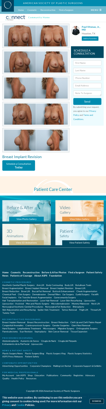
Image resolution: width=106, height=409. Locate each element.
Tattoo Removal (69, 309)
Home (21, 10)
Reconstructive (47, 10)
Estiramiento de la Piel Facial (15, 344)
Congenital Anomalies (12, 325)
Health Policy (17, 378)
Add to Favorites (90, 38)
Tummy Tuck (8, 313)
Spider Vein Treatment (49, 309)
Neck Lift (95, 303)
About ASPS (40, 275)
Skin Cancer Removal (58, 331)
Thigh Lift (83, 309)
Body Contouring (54, 285)
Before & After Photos (54, 272)
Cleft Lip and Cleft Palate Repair (85, 322)
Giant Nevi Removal (80, 325)
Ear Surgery (68, 294)
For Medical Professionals (20, 372)
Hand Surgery (8, 328)
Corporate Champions (40, 366)
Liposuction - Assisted (13, 303)
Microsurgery (49, 328)
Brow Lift (25, 291)
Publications (52, 375)
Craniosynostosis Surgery (37, 325)
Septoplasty (40, 331)
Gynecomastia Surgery (65, 297)
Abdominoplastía (10, 341)
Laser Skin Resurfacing (71, 300)
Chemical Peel (9, 294)
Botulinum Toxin (83, 285)
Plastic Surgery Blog (34, 353)
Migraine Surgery (66, 328)
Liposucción (37, 344)
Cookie (20, 405)
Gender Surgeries (60, 325)
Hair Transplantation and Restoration (20, 300)
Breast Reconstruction (38, 322)
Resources (31, 378)
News (5, 275)
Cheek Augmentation (86, 291)
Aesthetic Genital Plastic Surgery (18, 285)
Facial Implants (9, 297)
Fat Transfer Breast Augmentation (35, 297)
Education (39, 375)
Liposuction (89, 300)
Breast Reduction (10, 291)
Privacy (6, 405)
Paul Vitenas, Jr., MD (91, 28)
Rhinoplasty (78, 306)
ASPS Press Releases (12, 356)
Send (87, 101)
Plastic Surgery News (12, 353)
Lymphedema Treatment (29, 328)
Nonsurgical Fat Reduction (58, 306)
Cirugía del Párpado (67, 341)
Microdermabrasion (60, 303)
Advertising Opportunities (15, 366)
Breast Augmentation (12, 288)
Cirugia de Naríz (48, 341)
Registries (78, 375)
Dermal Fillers (54, 294)
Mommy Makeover (80, 303)
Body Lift (69, 285)
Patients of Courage (21, 275)
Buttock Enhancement (63, 291)
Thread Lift (95, 309)
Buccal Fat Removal (41, 291)
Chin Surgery (24, 294)
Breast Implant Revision (61, 288)
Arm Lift (40, 285)
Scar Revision (26, 331)
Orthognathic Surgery (87, 328)
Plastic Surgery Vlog (56, 353)
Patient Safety (94, 272)
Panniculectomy (10, 331)
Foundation (55, 275)
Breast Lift (80, 288)
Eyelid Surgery (82, 294)
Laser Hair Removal (49, 300)
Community (65, 375)
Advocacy (90, 375)
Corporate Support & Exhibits (87, 366)
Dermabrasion (39, 294)
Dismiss (96, 401)
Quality (5, 378)
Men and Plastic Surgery (37, 303)
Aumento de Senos (30, 341)
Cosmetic (32, 10)
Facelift (95, 294)
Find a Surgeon (66, 10)
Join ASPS (21, 375)
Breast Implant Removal (36, 288)
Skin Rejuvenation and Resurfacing (19, 309)
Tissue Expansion (78, 331)
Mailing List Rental (62, 366)
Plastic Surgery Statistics (80, 353)
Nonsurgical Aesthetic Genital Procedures (22, 306)
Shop (30, 375)
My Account (8, 375)
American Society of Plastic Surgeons (53, 3)
